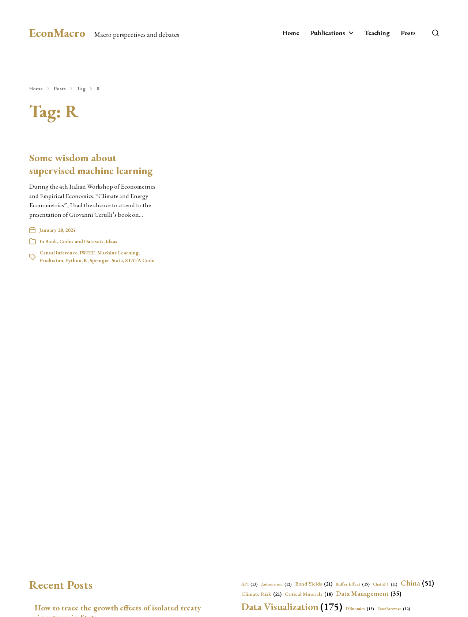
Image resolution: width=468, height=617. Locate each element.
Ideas (111, 241)
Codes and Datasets (81, 241)
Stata (117, 260)
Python (73, 260)
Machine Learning (118, 252)
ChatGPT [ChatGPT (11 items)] (385, 584)
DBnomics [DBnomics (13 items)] (360, 608)
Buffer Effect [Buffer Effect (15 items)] (353, 584)
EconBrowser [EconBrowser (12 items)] (393, 609)
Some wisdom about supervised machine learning (91, 164)
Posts (408, 33)
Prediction (51, 260)
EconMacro (57, 33)
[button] (435, 32)
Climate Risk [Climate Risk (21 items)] (261, 594)
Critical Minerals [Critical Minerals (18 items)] (309, 594)
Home (290, 33)
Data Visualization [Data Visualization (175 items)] (291, 606)
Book (51, 241)
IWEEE (87, 252)
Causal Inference (58, 252)
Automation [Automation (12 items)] (276, 584)
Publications (327, 33)
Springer (99, 260)
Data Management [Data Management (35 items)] (368, 594)
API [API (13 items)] (249, 584)
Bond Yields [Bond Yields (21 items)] (313, 584)
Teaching (377, 33)
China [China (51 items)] (417, 583)
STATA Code (139, 260)
